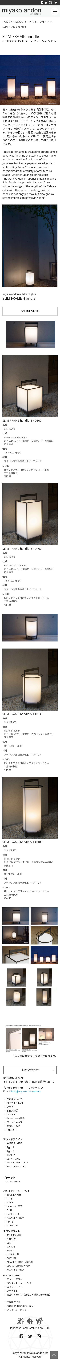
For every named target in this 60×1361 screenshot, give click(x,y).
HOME (6, 22)
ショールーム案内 (16, 1118)
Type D (10, 1150)
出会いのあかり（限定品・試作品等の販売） (29, 1294)
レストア (11, 1114)
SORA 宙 (11, 1246)
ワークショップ (14, 1122)
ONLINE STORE (30, 311)
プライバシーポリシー (18, 1309)
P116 (9, 1198)
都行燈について (14, 1099)
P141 (9, 1210)
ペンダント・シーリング (19, 1283)
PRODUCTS (20, 22)
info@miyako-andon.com (26, 1091)
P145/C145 (12, 1225)
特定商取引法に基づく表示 (20, 1306)
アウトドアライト (39, 22)
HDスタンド (13, 1254)
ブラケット (12, 1290)
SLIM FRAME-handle (17, 1162)
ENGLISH (11, 1129)
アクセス (11, 1106)
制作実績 (12, 1110)
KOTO (10, 1250)
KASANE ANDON (15, 1217)
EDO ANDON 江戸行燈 (18, 1265)
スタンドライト (14, 1286)
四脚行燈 (11, 1238)
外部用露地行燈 (14, 1143)
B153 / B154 (13, 1181)
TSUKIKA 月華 (14, 1194)
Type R (10, 1147)
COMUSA (11, 1258)
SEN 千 (10, 1242)
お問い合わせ (30, 1070)
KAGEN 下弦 (13, 1213)
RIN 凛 (10, 1221)
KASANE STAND (15, 1269)
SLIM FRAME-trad (16, 1166)
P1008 (10, 1202)
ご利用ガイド (13, 1302)
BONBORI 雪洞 (14, 1206)
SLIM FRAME (13, 1158)
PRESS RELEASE (15, 1103)
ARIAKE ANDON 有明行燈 (20, 1261)
